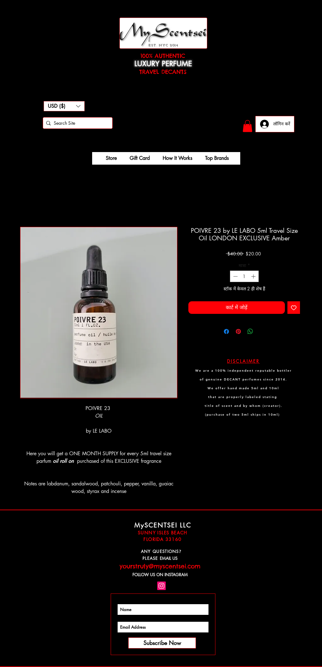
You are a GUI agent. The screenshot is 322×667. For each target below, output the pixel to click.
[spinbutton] (244, 276)
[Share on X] (262, 331)
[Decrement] (235, 276)
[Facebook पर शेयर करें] (226, 331)
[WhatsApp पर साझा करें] (250, 331)
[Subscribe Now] (162, 642)
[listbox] (64, 106)
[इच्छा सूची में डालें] (293, 307)
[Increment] (254, 276)
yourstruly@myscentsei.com (159, 566)
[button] (64, 106)
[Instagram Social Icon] (161, 586)
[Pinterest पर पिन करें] (238, 331)
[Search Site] (76, 123)
